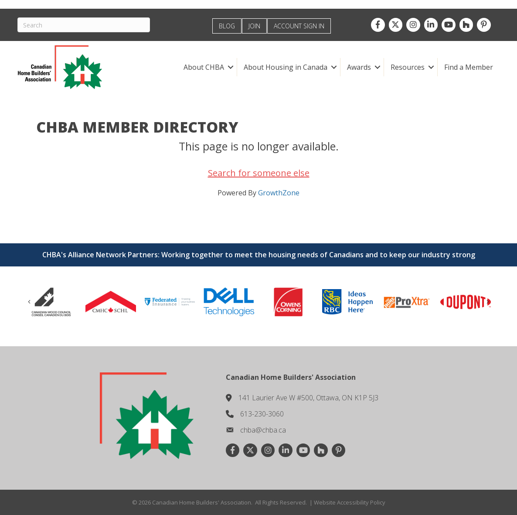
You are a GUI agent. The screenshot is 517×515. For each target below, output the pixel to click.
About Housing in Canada (285, 67)
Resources (408, 67)
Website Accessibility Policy (349, 502)
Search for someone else (259, 173)
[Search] (83, 24)
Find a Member (468, 67)
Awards (359, 67)
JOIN (254, 26)
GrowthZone (278, 193)
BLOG (227, 26)
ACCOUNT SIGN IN (299, 26)
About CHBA (204, 67)
